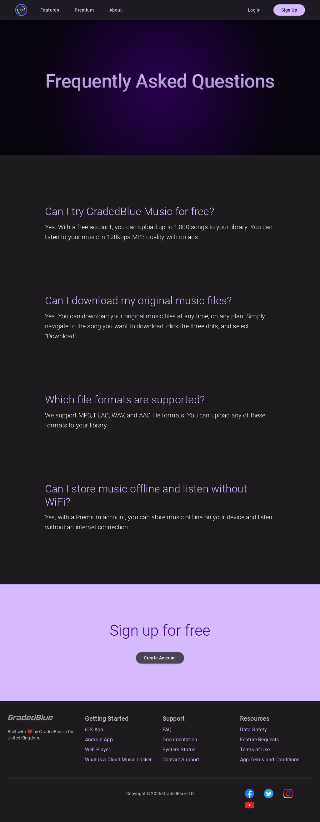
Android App (99, 740)
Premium (84, 10)
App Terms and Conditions (270, 760)
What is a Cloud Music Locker (118, 760)
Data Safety (253, 730)
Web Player (97, 750)
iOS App (94, 730)
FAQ (167, 730)
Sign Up (289, 10)
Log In (254, 10)
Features (49, 10)
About (116, 10)
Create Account (160, 658)
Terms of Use (255, 750)
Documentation (179, 740)
